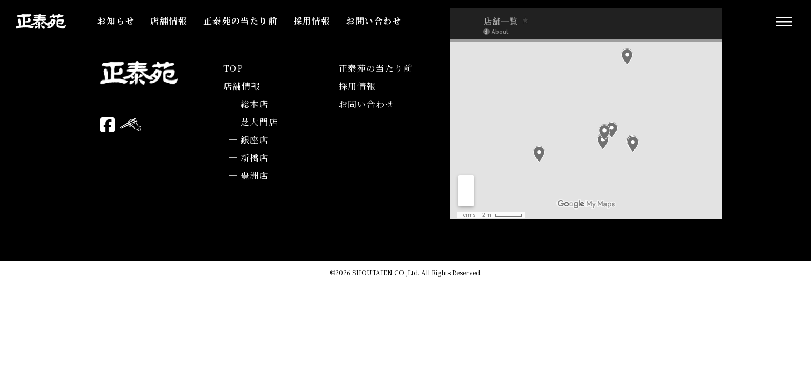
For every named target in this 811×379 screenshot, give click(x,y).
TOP (233, 68)
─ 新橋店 (249, 158)
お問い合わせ (374, 21)
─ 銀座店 (249, 140)
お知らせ (115, 21)
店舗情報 (168, 21)
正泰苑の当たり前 (240, 21)
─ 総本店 (249, 104)
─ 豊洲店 (249, 175)
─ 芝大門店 (253, 122)
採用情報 (312, 21)
